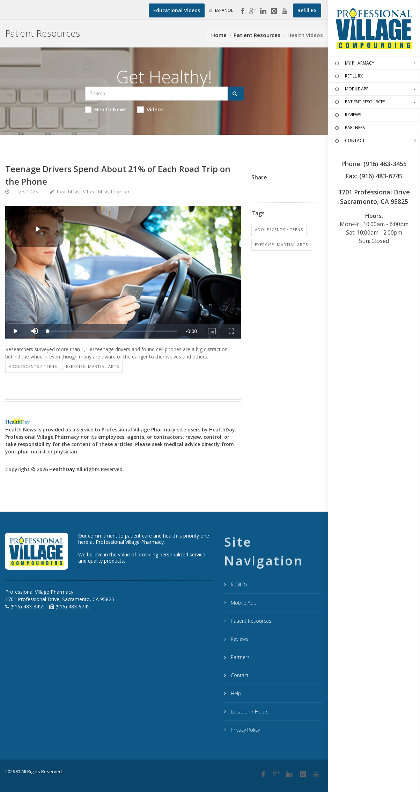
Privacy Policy (244, 729)
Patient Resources (257, 34)
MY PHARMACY (353, 63)
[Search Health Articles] (156, 94)
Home (219, 34)
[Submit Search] (236, 94)
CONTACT (349, 141)
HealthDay (62, 469)
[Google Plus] (276, 774)
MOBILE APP (351, 89)
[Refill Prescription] (307, 10)
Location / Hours (248, 711)
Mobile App (243, 602)
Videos (150, 109)
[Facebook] (242, 11)
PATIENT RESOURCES (359, 102)
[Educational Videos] (177, 10)
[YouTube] (284, 11)
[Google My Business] (253, 11)
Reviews (238, 639)
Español (221, 10)
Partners (239, 657)
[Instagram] (273, 11)
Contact (239, 675)
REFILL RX (348, 76)
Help (235, 693)
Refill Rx (238, 584)
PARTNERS (349, 128)
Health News (106, 109)
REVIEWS (347, 115)
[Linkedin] (263, 11)
